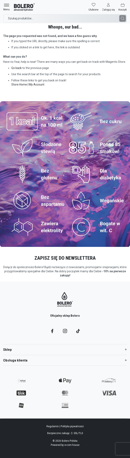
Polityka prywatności (72, 426)
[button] (108, 7)
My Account (36, 84)
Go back (16, 68)
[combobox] (65, 18)
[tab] (65, 349)
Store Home (19, 84)
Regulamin (52, 426)
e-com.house (71, 445)
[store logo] (24, 7)
